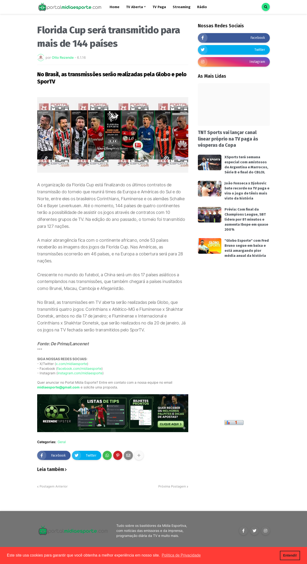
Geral (62, 442)
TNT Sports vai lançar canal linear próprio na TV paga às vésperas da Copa (228, 139)
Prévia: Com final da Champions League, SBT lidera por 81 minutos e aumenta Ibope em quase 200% (246, 219)
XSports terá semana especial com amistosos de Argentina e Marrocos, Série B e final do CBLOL (246, 164)
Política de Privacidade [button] (181, 555)
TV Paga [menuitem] (159, 7)
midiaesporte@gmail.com (58, 387)
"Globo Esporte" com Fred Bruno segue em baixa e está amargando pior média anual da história (246, 248)
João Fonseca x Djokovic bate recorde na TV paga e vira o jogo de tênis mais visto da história (246, 190)
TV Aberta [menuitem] (134, 7)
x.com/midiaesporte (71, 364)
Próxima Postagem (172, 486)
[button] (266, 7)
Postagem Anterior (54, 486)
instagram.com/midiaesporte (80, 373)
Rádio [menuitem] (202, 7)
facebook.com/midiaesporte (79, 368)
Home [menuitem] (114, 7)
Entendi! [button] (290, 555)
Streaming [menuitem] (181, 7)
